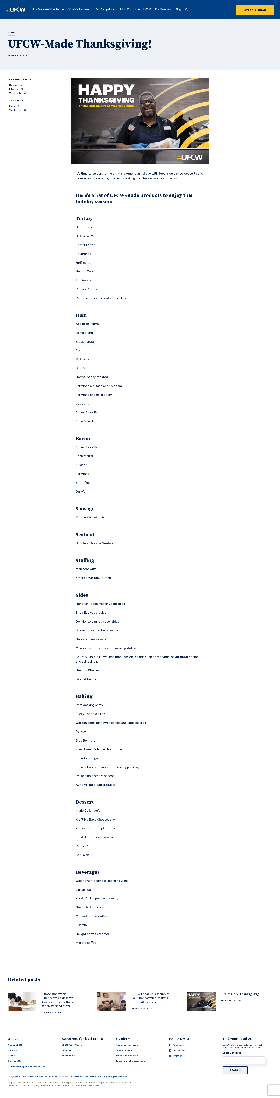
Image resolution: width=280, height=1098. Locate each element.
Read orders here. (90, 1085)
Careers (12, 1050)
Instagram (177, 1050)
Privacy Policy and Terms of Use (26, 1066)
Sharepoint (68, 1055)
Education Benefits (126, 1055)
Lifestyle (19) (16, 89)
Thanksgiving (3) (17, 110)
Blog (178, 9)
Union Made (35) (17, 93)
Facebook (176, 1045)
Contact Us (14, 1061)
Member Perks (123, 1050)
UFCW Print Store (72, 1045)
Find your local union (127, 1045)
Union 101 (125, 9)
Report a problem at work (130, 1061)
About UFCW (143, 9)
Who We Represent (80, 9)
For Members (163, 9)
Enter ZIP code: (232, 1053)
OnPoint (66, 1050)
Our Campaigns (105, 9)
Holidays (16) (15, 85)
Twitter (175, 1056)
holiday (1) (14, 106)
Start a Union (255, 10)
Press (11, 1055)
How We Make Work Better (48, 9)
